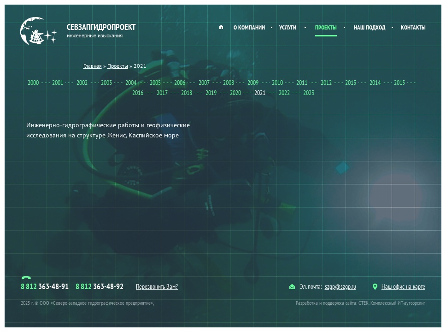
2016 (137, 93)
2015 (399, 82)
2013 (350, 82)
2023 (308, 93)
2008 (228, 82)
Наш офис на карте (399, 286)
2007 (204, 82)
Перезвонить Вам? (157, 286)
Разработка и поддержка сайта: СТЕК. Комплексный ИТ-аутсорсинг (360, 302)
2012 (326, 82)
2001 (57, 82)
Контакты (413, 27)
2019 (211, 93)
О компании (249, 27)
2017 (162, 93)
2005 (155, 82)
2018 (186, 93)
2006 (179, 82)
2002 (82, 82)
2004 (130, 82)
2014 (375, 82)
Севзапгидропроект (79, 31)
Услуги (287, 27)
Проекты (326, 27)
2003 (106, 82)
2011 (301, 82)
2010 (277, 82)
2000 (33, 82)
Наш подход (369, 27)
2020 (235, 93)
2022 (284, 93)
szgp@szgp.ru (340, 286)
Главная (221, 26)
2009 (252, 82)
